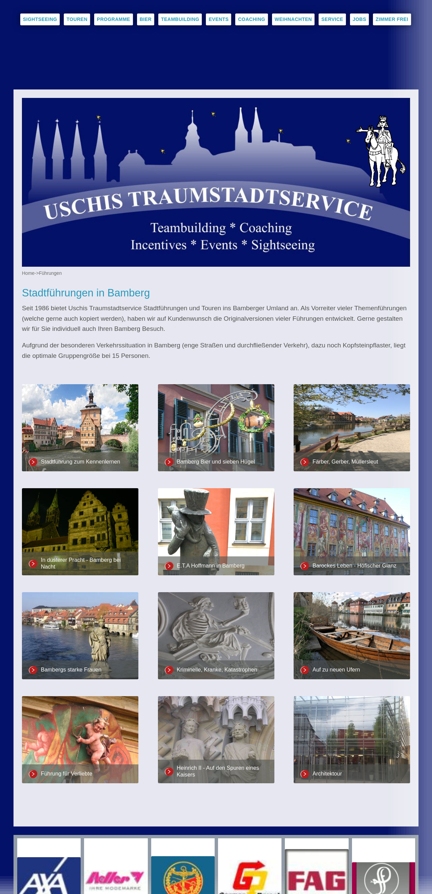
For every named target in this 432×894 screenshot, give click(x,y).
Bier (146, 19)
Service (332, 19)
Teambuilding (180, 19)
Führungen (50, 273)
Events (218, 19)
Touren (76, 19)
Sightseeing (40, 19)
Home (28, 273)
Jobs (359, 19)
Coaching (251, 19)
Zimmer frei (392, 19)
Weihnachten (293, 19)
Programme (113, 19)
